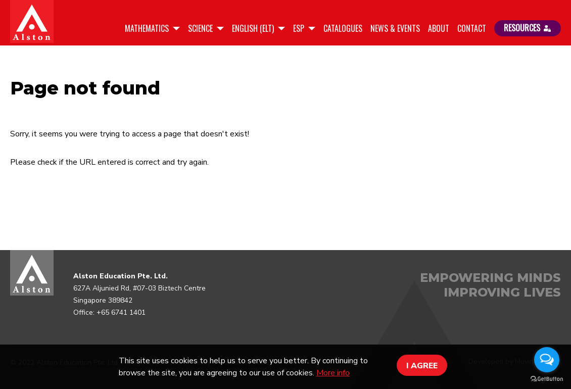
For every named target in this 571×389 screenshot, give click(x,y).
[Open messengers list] (546, 359)
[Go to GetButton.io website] (547, 379)
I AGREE (422, 365)
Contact (471, 28)
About (438, 28)
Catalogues (342, 28)
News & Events (395, 28)
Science (201, 28)
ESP (299, 28)
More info (333, 372)
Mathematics (148, 28)
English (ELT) (254, 28)
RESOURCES (527, 28)
